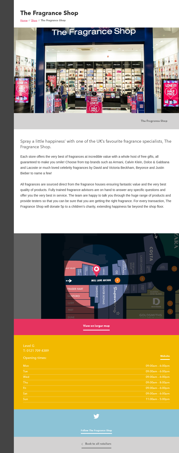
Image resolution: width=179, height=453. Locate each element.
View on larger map (96, 326)
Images (30, 121)
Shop (34, 20)
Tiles (39, 121)
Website (165, 356)
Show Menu (6, 22)
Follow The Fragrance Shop (96, 430)
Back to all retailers (98, 444)
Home (23, 20)
